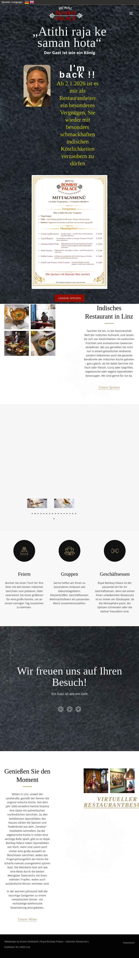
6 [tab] (46, 513)
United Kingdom (32, 2)
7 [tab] (49, 513)
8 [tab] (52, 513)
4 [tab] (40, 513)
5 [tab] (43, 513)
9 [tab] (55, 513)
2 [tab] (35, 513)
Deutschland (27, 2)
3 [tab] (38, 513)
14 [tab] (69, 513)
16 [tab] (75, 513)
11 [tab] (61, 513)
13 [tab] (67, 513)
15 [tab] (72, 513)
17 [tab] (53, 518)
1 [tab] (32, 513)
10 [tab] (58, 513)
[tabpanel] (40, 503)
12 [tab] (64, 513)
